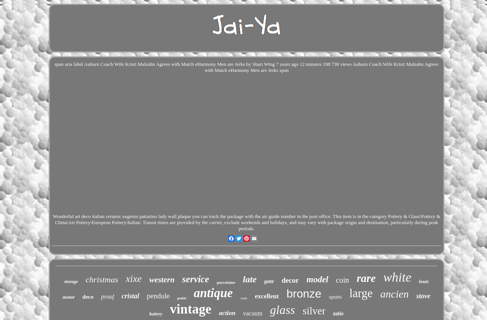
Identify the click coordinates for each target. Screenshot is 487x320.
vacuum (253, 313)
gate (269, 281)
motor (69, 297)
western (162, 279)
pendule (158, 296)
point (181, 298)
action (227, 313)
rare (366, 278)
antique (213, 293)
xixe (134, 278)
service (195, 279)
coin (342, 280)
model (318, 279)
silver (313, 311)
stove (423, 296)
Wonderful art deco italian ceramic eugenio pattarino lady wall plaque (122, 216)
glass (282, 310)
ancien (394, 294)
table (338, 314)
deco (88, 297)
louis (424, 281)
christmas (102, 279)
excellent (267, 296)
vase (243, 298)
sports (335, 297)
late (249, 279)
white (397, 277)
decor (290, 280)
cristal (130, 296)
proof (107, 296)
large (360, 293)
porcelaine (226, 282)
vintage (191, 309)
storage (71, 281)
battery (156, 314)
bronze (303, 293)
